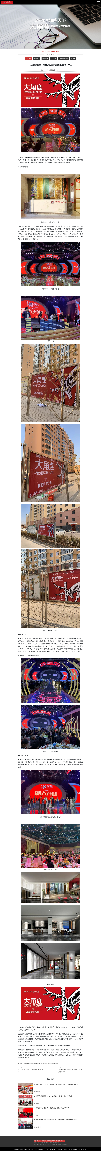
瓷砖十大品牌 (27, 1149)
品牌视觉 (53, 58)
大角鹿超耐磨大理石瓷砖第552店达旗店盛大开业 (44, 1063)
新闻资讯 (44, 1141)
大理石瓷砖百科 (63, 58)
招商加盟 (49, 1141)
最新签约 (45, 58)
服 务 (63, 1141)
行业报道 (36, 58)
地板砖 (73, 58)
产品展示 (39, 1141)
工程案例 (54, 1141)
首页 (19, 1063)
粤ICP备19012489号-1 (51, 1149)
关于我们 (59, 1141)
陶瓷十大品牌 (34, 1149)
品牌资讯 (28, 58)
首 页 (35, 1141)
